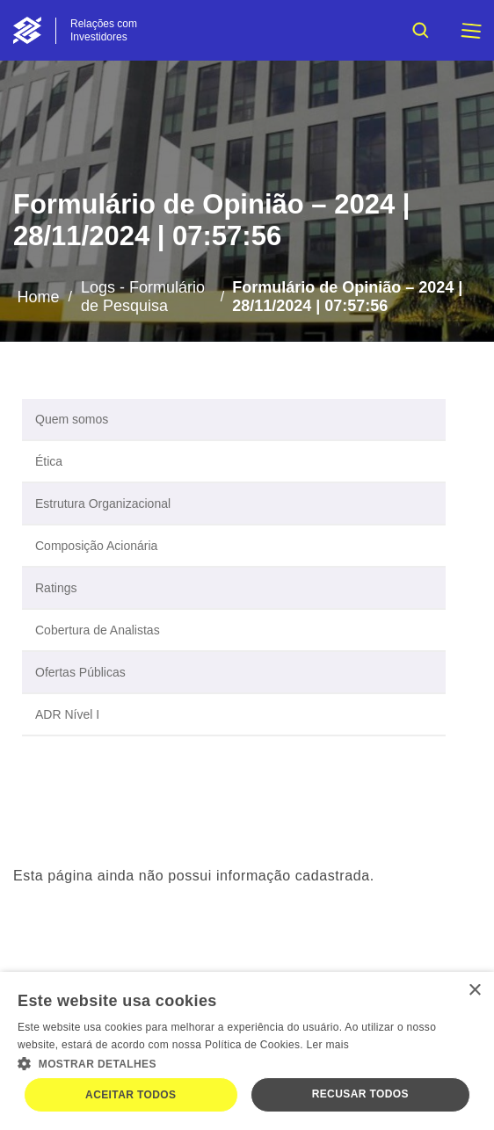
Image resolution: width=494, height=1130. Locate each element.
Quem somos (71, 419)
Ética (48, 461)
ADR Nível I (67, 714)
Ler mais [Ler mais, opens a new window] (328, 1045)
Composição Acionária (96, 546)
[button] (247, 1062)
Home (38, 297)
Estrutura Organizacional (103, 503)
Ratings (55, 588)
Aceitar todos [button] (130, 1095)
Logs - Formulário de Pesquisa (143, 297)
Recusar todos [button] (360, 1094)
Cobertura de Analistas (97, 630)
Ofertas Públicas (80, 672)
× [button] (474, 990)
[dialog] (247, 1051)
